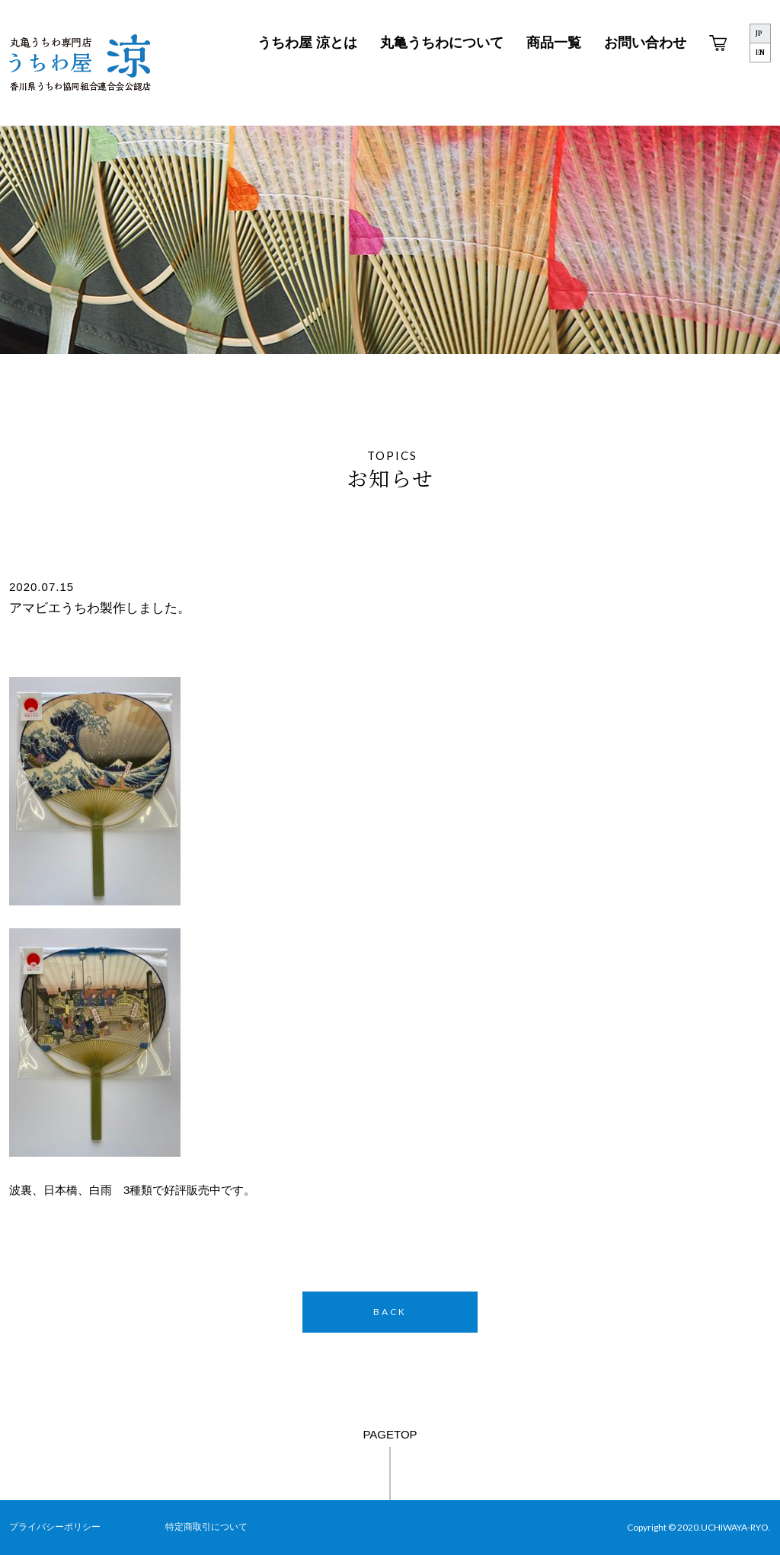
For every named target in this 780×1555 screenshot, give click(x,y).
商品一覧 (553, 42)
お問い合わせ (645, 42)
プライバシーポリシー (55, 1526)
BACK (390, 1311)
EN (760, 52)
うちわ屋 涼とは (307, 42)
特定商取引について (206, 1526)
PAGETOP (390, 1434)
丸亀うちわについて (441, 42)
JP (759, 33)
